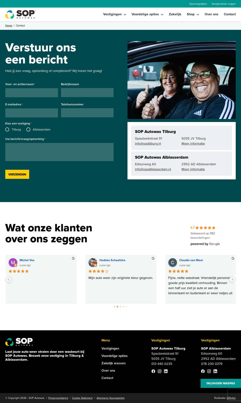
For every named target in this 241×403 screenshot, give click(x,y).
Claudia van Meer (191, 260)
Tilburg (16, 129)
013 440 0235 (161, 363)
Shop (191, 14)
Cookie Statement (82, 398)
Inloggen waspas (221, 383)
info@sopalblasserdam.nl (153, 169)
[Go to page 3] (123, 306)
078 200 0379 (212, 363)
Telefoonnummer (72, 104)
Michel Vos (27, 260)
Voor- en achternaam (20, 84)
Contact (230, 14)
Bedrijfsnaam (70, 84)
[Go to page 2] (120, 306)
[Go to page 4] (126, 306)
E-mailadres (14, 104)
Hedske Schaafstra (113, 260)
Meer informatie (193, 143)
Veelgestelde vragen (224, 4)
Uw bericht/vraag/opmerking (25, 139)
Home (8, 26)
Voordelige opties (145, 14)
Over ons (211, 14)
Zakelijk (175, 14)
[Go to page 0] (114, 306)
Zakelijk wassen (113, 363)
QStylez (231, 398)
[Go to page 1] (117, 306)
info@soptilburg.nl (148, 143)
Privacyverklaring (58, 398)
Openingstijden (198, 4)
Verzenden (17, 174)
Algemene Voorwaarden (111, 398)
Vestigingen (112, 14)
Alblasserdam (41, 129)
